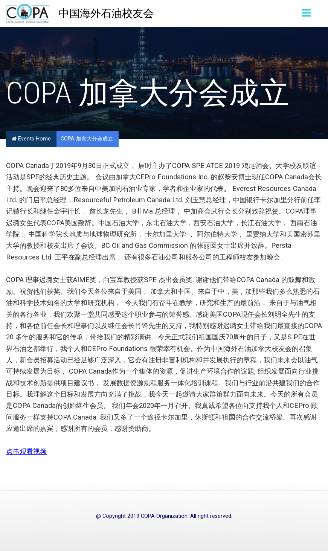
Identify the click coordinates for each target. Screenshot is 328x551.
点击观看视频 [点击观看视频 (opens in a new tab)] (26, 451)
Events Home (31, 139)
